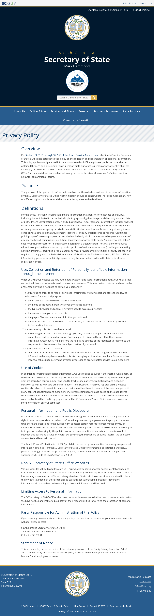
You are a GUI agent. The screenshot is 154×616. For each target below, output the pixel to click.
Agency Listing (146, 3)
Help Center (79, 606)
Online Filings (38, 111)
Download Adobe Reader (121, 606)
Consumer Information (77, 120)
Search (94, 97)
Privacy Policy (144, 590)
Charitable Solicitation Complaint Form (107, 9)
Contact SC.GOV (97, 606)
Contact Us (145, 581)
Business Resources (106, 111)
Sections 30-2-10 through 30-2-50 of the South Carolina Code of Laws (62, 155)
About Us (19, 111)
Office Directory (143, 586)
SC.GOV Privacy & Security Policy (54, 606)
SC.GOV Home (28, 606)
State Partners (131, 111)
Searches (84, 111)
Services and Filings (62, 111)
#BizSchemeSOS (141, 9)
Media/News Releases (139, 576)
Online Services (129, 3)
